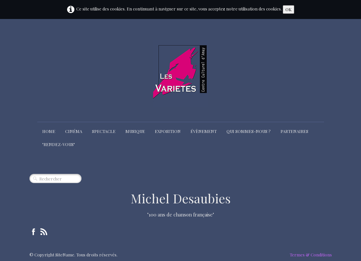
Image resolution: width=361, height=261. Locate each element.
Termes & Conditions (311, 254)
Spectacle (104, 131)
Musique (135, 131)
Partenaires (294, 131)
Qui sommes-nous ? (248, 131)
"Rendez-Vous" (58, 144)
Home (48, 131)
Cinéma (73, 131)
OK (288, 9)
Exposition (168, 131)
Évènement (203, 131)
